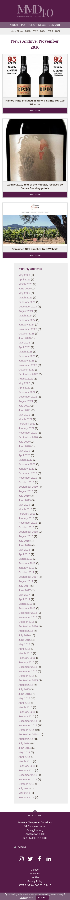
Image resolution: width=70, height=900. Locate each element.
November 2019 (28, 477)
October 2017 (26, 572)
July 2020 (24, 441)
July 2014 (24, 743)
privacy (60, 894)
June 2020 (25, 446)
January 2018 (26, 567)
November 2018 (28, 522)
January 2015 (26, 716)
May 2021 (24, 414)
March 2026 (25, 284)
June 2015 (25, 693)
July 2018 (24, 540)
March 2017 (25, 603)
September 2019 (28, 486)
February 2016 (27, 657)
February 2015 (27, 711)
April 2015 (24, 702)
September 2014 (28, 734)
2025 (35, 31)
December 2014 (28, 720)
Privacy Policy (34, 881)
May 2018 (24, 549)
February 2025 (27, 302)
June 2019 (25, 500)
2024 (42, 31)
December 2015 (28, 666)
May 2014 (24, 752)
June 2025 (25, 288)
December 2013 (28, 774)
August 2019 (26, 491)
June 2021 (25, 410)
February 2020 (27, 464)
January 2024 (26, 324)
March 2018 (25, 558)
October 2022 (26, 369)
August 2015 (26, 684)
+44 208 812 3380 (37, 838)
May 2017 (24, 594)
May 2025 (24, 293)
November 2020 (28, 432)
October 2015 (26, 675)
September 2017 (28, 576)
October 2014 (26, 729)
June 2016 (25, 639)
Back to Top (35, 816)
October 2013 (26, 783)
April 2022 (24, 387)
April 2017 (24, 599)
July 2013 (24, 788)
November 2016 (28, 617)
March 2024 (25, 315)
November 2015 (28, 671)
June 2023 (25, 338)
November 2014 (28, 725)
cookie (23, 897)
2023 (50, 31)
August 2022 (26, 378)
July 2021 (24, 405)
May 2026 (24, 274)
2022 (57, 31)
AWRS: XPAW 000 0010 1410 (35, 885)
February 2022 (27, 392)
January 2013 (26, 797)
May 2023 (24, 342)
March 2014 (25, 761)
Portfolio (28, 25)
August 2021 (26, 401)
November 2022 (28, 365)
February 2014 (27, 765)
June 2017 (25, 590)
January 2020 (26, 468)
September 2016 (28, 626)
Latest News (16, 31)
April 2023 (24, 347)
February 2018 (27, 563)
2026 (27, 31)
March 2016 (25, 653)
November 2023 (28, 329)
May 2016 (24, 644)
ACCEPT (42, 897)
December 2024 (28, 306)
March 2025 (25, 297)
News (42, 25)
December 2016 (28, 612)
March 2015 (25, 707)
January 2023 (26, 360)
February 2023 (27, 356)
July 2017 (24, 585)
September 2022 (28, 374)
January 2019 (26, 518)
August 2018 (26, 536)
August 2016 (26, 630)
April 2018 (24, 554)
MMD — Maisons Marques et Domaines (35, 11)
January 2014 (26, 770)
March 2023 (25, 351)
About (14, 25)
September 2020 (28, 437)
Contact (54, 25)
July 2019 (24, 495)
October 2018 (26, 527)
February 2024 (27, 320)
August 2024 (26, 311)
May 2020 (24, 450)
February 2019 (27, 513)
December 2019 (28, 473)
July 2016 (24, 635)
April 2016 (24, 648)
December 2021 (28, 396)
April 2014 (24, 756)
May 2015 (24, 698)
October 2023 (26, 333)
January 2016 (26, 662)
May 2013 (24, 792)
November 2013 (28, 779)
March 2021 (25, 419)
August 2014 (26, 738)
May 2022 (24, 383)
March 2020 (25, 459)
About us (35, 873)
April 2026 (24, 279)
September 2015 (28, 680)
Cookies (35, 877)
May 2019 (24, 504)
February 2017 (27, 608)
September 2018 (28, 531)
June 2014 (25, 747)
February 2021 (27, 423)
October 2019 (26, 482)
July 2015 (24, 689)
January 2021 (26, 428)
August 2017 (26, 581)
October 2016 (26, 621)
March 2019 (25, 509)
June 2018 (25, 545)
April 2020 (24, 455)
